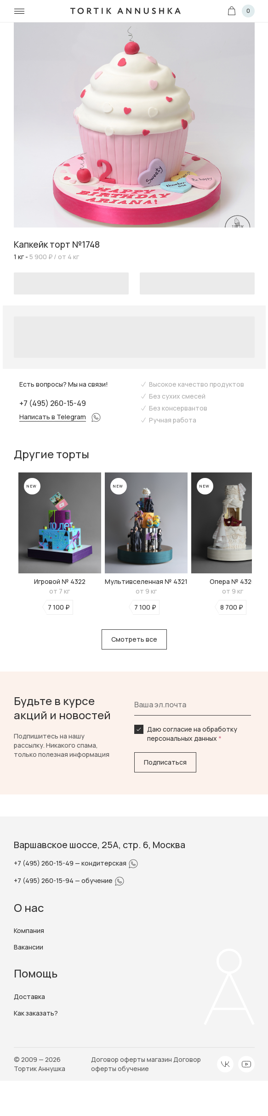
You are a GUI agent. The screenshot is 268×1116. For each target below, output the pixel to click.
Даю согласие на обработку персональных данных (192, 734)
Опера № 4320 (233, 581)
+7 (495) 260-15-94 (44, 880)
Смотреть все (134, 639)
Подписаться (165, 762)
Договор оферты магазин (132, 1059)
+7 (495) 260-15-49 (52, 403)
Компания (29, 930)
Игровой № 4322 (60, 581)
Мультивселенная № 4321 (146, 581)
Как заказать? (36, 1013)
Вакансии (28, 947)
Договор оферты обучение (146, 1064)
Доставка (29, 996)
